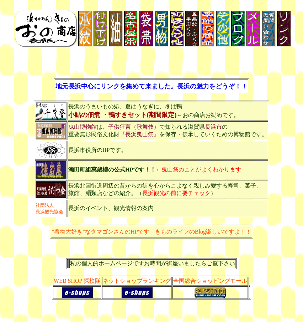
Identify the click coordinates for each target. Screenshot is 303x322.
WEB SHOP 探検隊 (77, 281)
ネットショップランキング (137, 281)
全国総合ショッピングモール (210, 281)
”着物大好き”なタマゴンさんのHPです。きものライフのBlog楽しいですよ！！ (151, 232)
